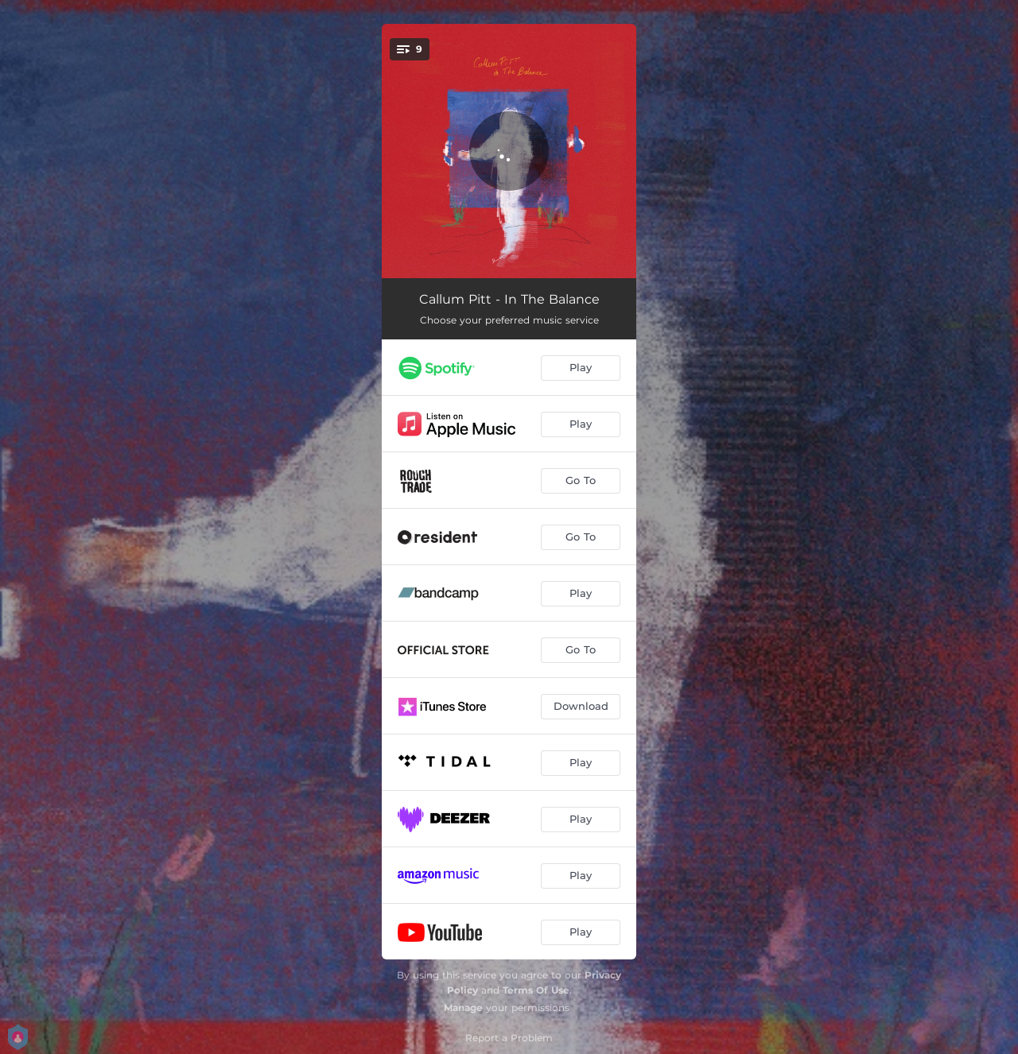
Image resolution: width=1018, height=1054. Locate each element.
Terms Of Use (536, 990)
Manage (463, 1007)
